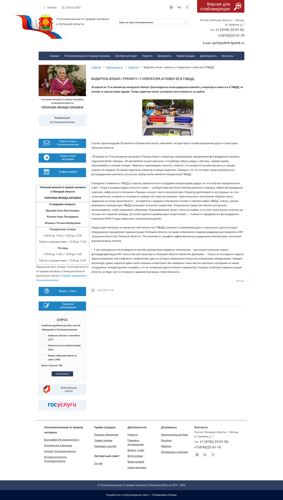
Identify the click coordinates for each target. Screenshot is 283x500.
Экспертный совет (126, 55)
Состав (98, 463)
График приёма (103, 440)
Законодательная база (174, 434)
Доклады (166, 440)
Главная (51, 7)
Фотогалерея (135, 456)
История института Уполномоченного (55, 459)
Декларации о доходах (174, 452)
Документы (164, 55)
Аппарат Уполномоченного (60, 451)
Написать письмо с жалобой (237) (64, 337)
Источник (240, 281)
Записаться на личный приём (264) (64, 347)
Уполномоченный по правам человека (87, 55)
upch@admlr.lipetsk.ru (228, 43)
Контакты (227, 55)
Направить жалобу (105, 446)
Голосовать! (62, 373)
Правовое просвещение (136, 442)
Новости (147, 55)
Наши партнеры (137, 467)
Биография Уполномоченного (61, 439)
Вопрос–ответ (136, 450)
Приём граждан (185, 55)
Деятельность (208, 55)
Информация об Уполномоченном (62, 120)
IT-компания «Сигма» (164, 495)
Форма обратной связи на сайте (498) (62, 357)
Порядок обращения (106, 434)
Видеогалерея (136, 461)
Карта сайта (73, 7)
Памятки (166, 446)
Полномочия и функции (58, 445)
